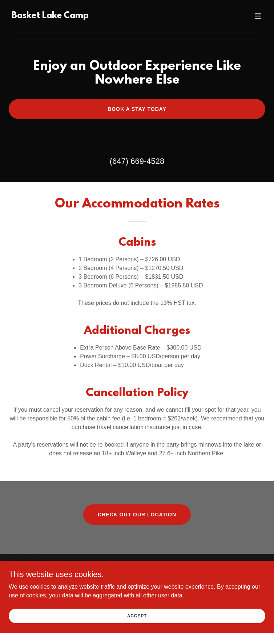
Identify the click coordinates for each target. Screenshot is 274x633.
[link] (50, 16)
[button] (258, 16)
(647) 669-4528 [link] (137, 161)
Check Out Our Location (137, 514)
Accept (137, 625)
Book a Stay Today (137, 109)
